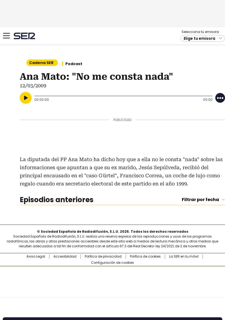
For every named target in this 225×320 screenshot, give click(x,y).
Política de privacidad (103, 256)
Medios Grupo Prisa (112, 291)
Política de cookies (145, 256)
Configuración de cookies (112, 263)
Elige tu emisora (199, 38)
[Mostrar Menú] (6, 35)
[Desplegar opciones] (220, 98)
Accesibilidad (64, 256)
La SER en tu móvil (184, 256)
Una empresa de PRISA (112, 278)
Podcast (73, 64)
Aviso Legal (35, 256)
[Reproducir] (26, 98)
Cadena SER (24, 35)
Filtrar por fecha (200, 199)
